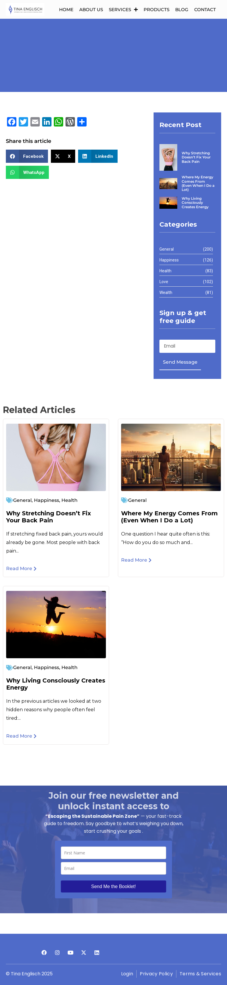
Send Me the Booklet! (113, 886)
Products (156, 9)
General (22, 500)
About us (91, 9)
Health (69, 500)
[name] (113, 853)
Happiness (46, 500)
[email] (113, 868)
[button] (27, 156)
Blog (181, 9)
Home (66, 9)
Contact (205, 9)
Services (123, 9)
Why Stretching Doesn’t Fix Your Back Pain (48, 516)
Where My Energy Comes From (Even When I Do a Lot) (169, 516)
